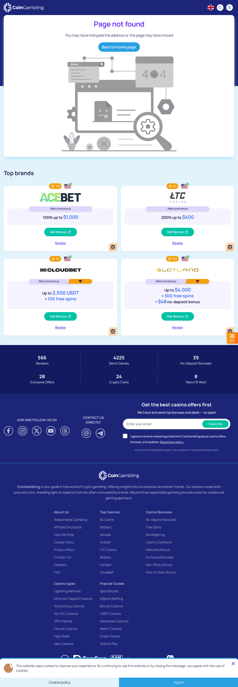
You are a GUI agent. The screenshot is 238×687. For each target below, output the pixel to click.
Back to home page (119, 47)
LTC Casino (108, 549)
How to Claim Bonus (160, 572)
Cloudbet (107, 572)
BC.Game (107, 519)
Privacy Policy (64, 549)
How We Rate (64, 534)
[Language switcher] (210, 7)
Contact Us (62, 557)
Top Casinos (110, 512)
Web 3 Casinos (111, 628)
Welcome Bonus (158, 549)
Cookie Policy (64, 542)
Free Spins (153, 527)
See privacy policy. (172, 442)
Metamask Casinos (114, 621)
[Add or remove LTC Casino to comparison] (230, 247)
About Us (61, 512)
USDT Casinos (110, 613)
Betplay (105, 557)
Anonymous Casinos (69, 606)
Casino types (64, 583)
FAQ (57, 572)
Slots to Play (109, 643)
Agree (179, 682)
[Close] (233, 663)
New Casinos (63, 643)
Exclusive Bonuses (159, 557)
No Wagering (155, 534)
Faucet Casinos (65, 628)
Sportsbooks (109, 591)
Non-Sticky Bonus (159, 564)
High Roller (62, 636)
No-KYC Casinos (66, 613)
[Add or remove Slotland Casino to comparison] (230, 331)
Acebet (105, 542)
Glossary (60, 564)
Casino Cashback (159, 542)
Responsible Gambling (70, 519)
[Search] (220, 7)
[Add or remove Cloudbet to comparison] (113, 331)
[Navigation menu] (229, 7)
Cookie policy (60, 682)
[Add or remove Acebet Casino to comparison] (113, 247)
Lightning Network (67, 591)
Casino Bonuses (159, 512)
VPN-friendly (63, 621)
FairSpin (106, 564)
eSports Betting (111, 598)
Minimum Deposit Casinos (73, 598)
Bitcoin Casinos (111, 606)
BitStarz (106, 527)
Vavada (105, 534)
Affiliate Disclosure (68, 527)
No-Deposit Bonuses (161, 519)
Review (60, 243)
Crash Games (110, 636)
